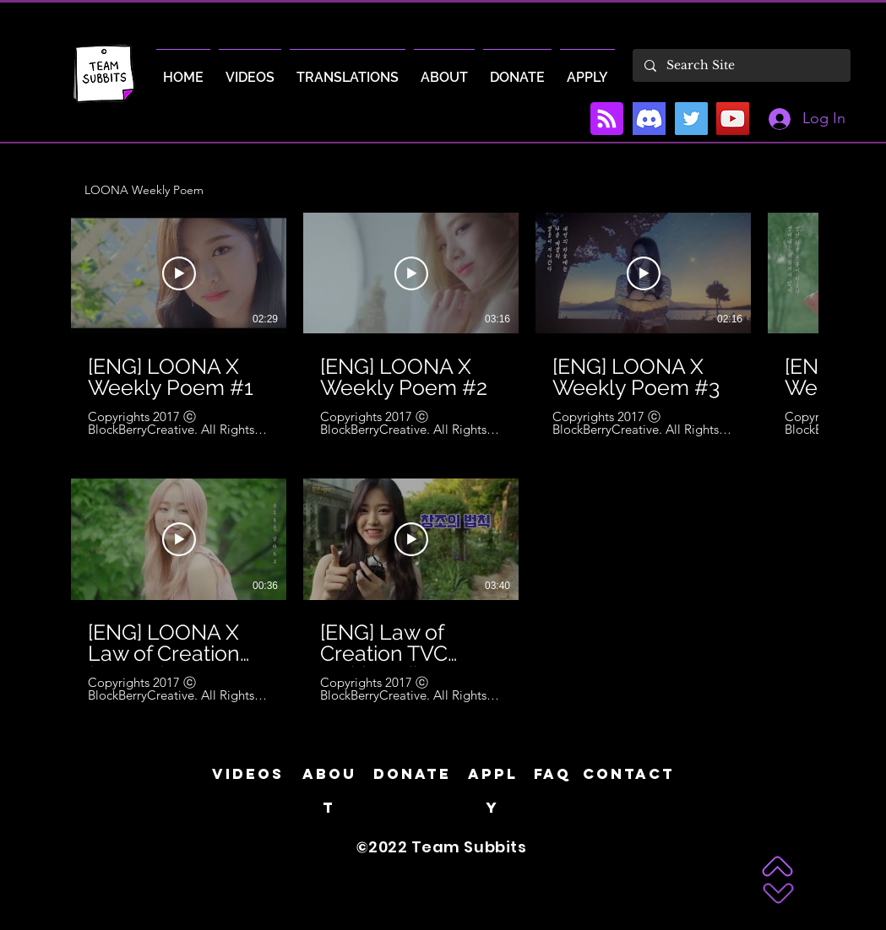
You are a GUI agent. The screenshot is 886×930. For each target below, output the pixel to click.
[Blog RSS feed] (606, 119)
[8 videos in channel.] (443, 457)
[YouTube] (732, 118)
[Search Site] (740, 65)
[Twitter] (691, 118)
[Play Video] (179, 273)
